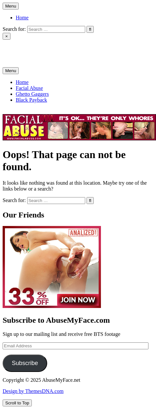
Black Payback (31, 100)
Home (22, 17)
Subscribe (25, 363)
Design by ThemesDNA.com (33, 391)
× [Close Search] (6, 36)
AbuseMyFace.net (22, 48)
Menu (10, 6)
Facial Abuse (29, 88)
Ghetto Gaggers (32, 94)
